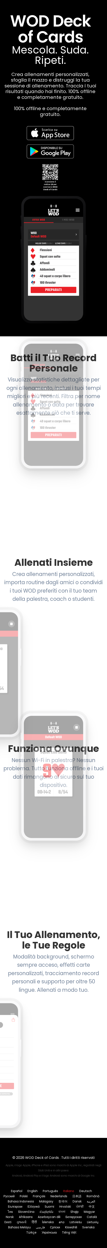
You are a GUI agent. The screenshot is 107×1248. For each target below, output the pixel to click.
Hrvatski (65, 1206)
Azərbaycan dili (49, 1217)
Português (50, 1191)
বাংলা (61, 1212)
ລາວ (61, 1222)
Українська (49, 1232)
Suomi (49, 1206)
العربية (91, 1201)
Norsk (10, 1217)
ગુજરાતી (21, 1222)
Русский (9, 1196)
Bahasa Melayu (19, 1227)
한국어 (62, 1201)
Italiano (68, 1191)
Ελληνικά (34, 1206)
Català (92, 1217)
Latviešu (76, 1222)
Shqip (74, 1212)
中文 (92, 1206)
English (33, 1191)
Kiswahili (71, 1227)
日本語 (76, 1196)
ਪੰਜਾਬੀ (80, 1206)
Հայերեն (46, 1212)
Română (93, 1196)
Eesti (8, 1222)
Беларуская (74, 1217)
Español (16, 1191)
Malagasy (46, 1201)
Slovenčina (26, 1212)
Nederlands (58, 1196)
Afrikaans (26, 1217)
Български (15, 1206)
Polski (24, 1196)
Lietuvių (92, 1222)
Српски (55, 1227)
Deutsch (85, 1191)
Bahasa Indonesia (21, 1201)
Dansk (77, 1201)
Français (39, 1196)
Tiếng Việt (69, 1232)
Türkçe (31, 1232)
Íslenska (48, 1222)
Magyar (89, 1212)
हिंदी (34, 1222)
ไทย (10, 1212)
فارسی (40, 1227)
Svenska (88, 1227)
